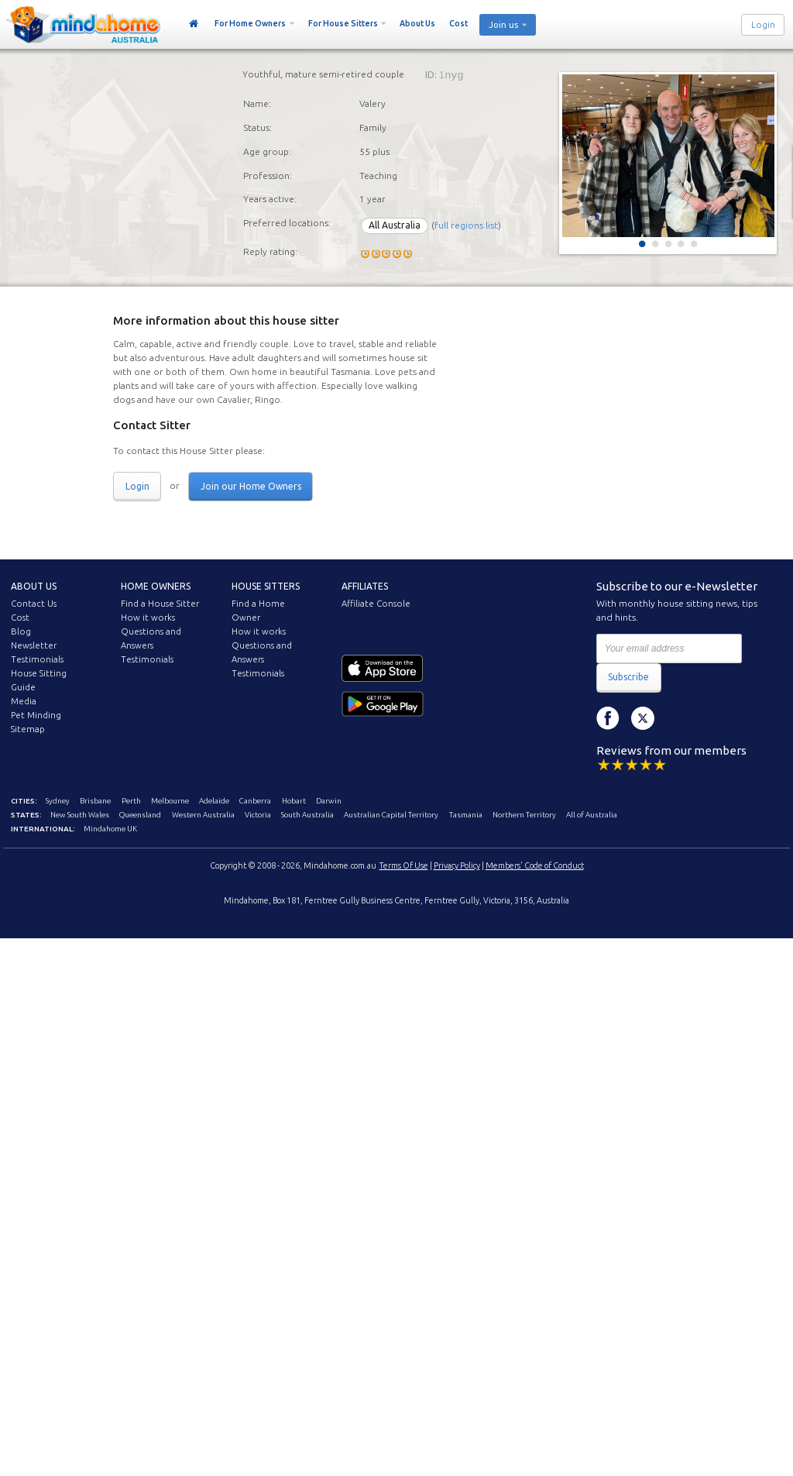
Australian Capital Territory (391, 814)
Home (194, 24)
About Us (417, 23)
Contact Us (34, 603)
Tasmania (465, 814)
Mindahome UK (110, 828)
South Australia (307, 814)
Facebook (608, 718)
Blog (21, 631)
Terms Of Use (403, 865)
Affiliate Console (376, 603)
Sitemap (28, 729)
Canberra (255, 800)
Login (763, 24)
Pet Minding (36, 715)
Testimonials (37, 659)
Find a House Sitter (160, 603)
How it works (148, 617)
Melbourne (170, 800)
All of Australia (591, 814)
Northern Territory (524, 814)
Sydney (58, 800)
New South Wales (79, 814)
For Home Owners (250, 23)
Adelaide (214, 800)
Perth (131, 800)
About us (34, 586)
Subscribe (628, 677)
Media (23, 701)
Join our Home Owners (251, 486)
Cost (458, 23)
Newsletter (34, 645)
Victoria (258, 814)
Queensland (140, 814)
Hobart (294, 800)
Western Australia (203, 814)
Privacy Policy (457, 865)
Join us (503, 24)
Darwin (329, 800)
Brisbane (95, 800)
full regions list (466, 225)
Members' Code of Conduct (535, 865)
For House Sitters (343, 23)
